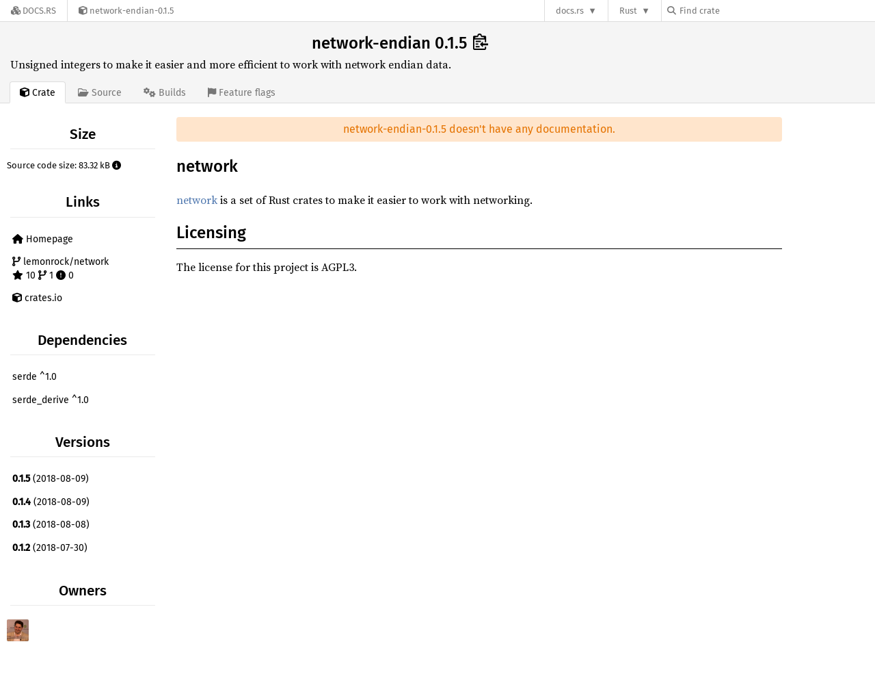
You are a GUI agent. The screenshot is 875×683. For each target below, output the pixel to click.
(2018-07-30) (50, 548)
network (196, 199)
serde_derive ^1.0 (50, 400)
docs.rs (570, 10)
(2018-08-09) (50, 479)
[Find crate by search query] (735, 10)
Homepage (42, 239)
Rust (628, 10)
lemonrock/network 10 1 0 (60, 268)
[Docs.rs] (33, 10)
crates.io (37, 298)
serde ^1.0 (34, 377)
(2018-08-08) (51, 524)
